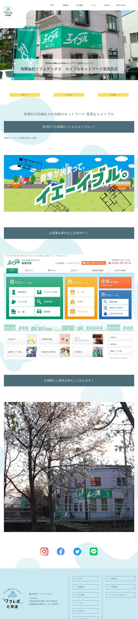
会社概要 (113, 96)
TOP (52, 5)
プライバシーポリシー (117, 590)
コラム (93, 5)
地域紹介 (66, 5)
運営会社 (112, 580)
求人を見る (68, 96)
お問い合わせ (120, 5)
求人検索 (79, 5)
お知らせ (107, 5)
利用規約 (112, 585)
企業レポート (25, 96)
